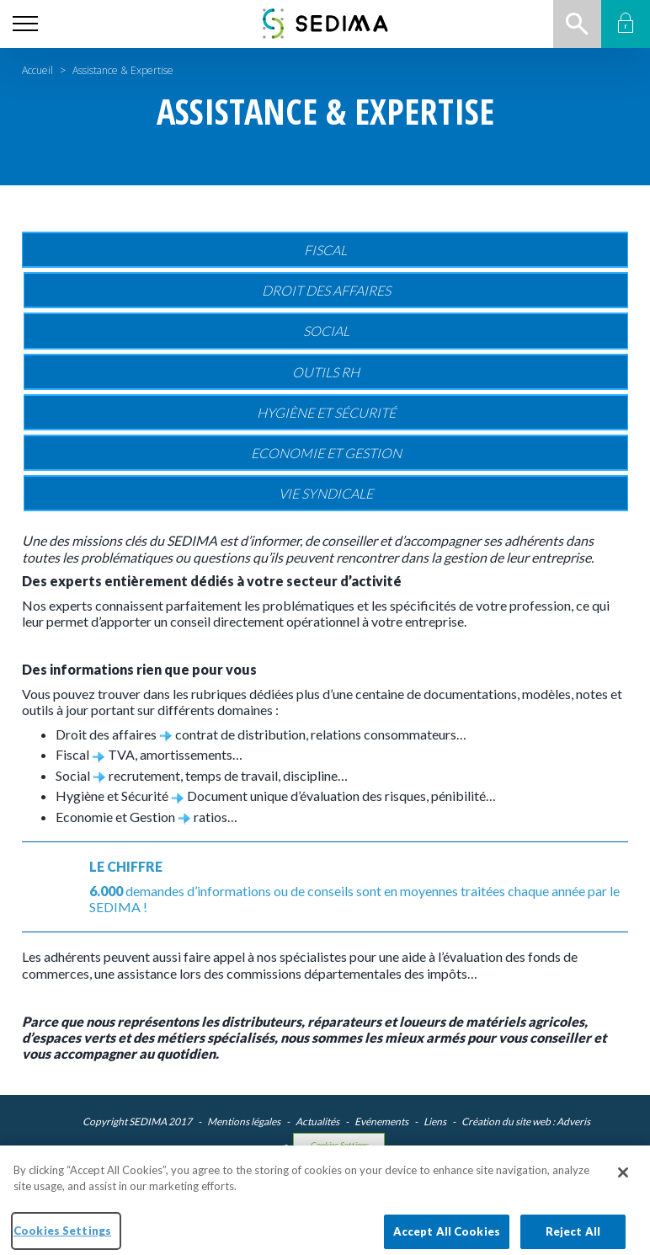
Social (326, 331)
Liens (435, 1121)
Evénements (381, 1121)
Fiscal (325, 250)
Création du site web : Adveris (525, 1121)
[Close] (623, 1182)
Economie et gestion (326, 453)
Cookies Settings (339, 1145)
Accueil (37, 70)
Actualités (317, 1121)
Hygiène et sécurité (326, 412)
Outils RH (326, 372)
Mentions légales (243, 1121)
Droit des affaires (326, 290)
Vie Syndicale (326, 493)
